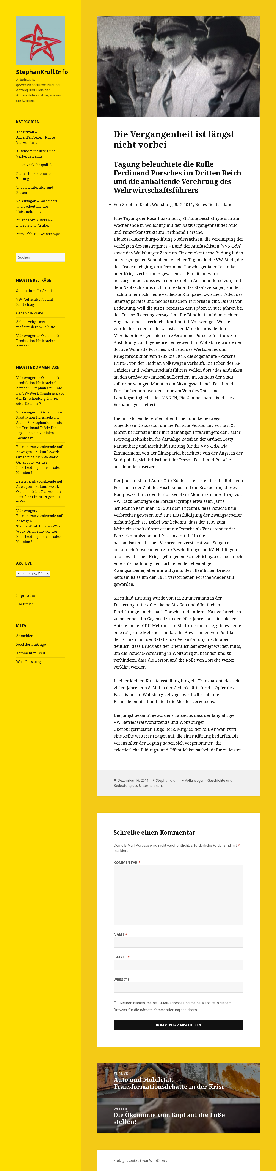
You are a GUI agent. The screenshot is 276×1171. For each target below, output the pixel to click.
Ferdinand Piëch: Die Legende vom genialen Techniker (36, 432)
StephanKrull (166, 780)
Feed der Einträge (31, 644)
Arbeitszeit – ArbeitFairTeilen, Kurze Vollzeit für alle (35, 137)
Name (120, 934)
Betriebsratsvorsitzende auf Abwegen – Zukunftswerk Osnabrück (39, 451)
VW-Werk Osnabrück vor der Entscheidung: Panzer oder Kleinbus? (40, 398)
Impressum (25, 595)
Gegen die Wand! (30, 313)
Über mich (25, 604)
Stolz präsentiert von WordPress (140, 1160)
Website (121, 979)
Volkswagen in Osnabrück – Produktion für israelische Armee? (39, 340)
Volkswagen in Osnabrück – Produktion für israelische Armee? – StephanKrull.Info (39, 382)
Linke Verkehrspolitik (34, 165)
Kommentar (127, 862)
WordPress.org (28, 661)
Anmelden (24, 635)
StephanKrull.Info (42, 72)
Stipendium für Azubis (34, 290)
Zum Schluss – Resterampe (38, 234)
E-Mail (122, 957)
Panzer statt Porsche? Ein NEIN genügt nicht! (38, 496)
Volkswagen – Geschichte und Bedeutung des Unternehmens (37, 206)
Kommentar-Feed (30, 653)
